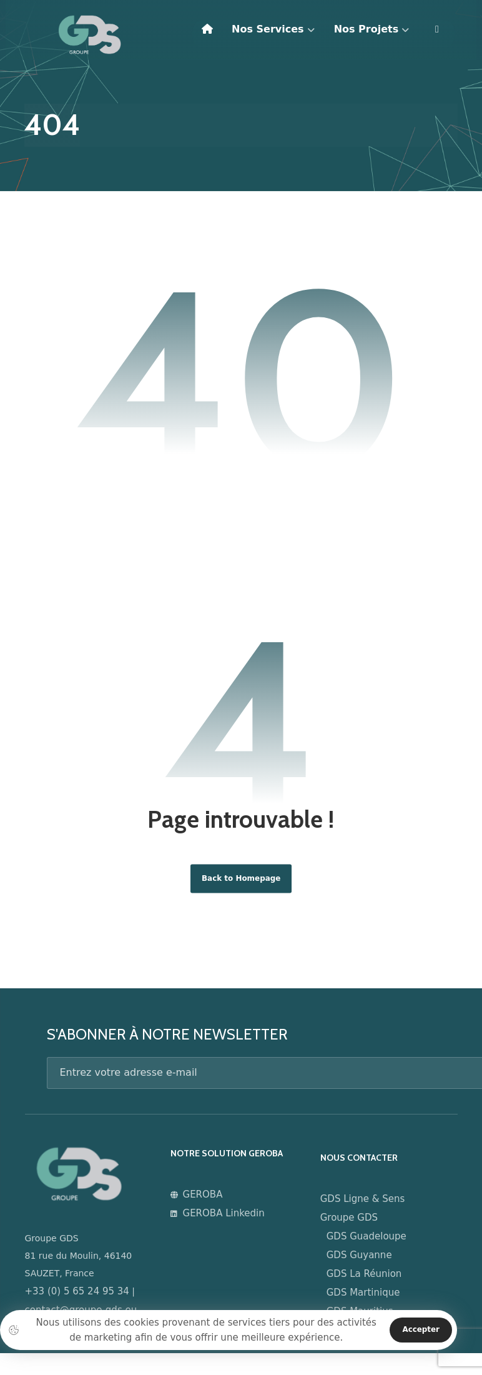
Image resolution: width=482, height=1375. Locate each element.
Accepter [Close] (419, 1329)
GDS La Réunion (368, 1278)
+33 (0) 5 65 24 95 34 (77, 1297)
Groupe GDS (353, 1222)
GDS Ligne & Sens (367, 1203)
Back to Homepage (240, 883)
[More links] (436, 34)
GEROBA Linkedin (222, 1222)
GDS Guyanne (363, 1260)
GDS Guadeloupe (371, 1241)
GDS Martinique (368, 1297)
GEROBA (201, 1203)
